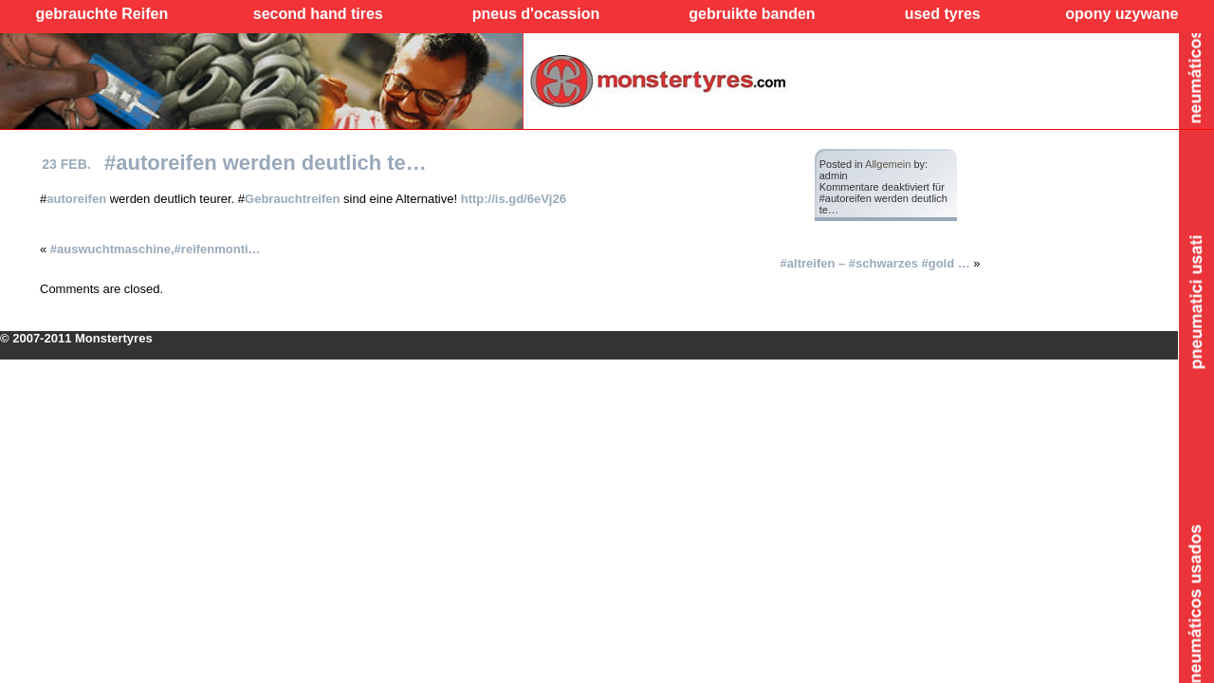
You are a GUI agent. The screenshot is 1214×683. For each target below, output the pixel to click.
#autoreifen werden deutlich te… (265, 163)
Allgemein (887, 164)
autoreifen (76, 199)
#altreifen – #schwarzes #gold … (875, 263)
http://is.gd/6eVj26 (513, 199)
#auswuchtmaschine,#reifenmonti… (155, 249)
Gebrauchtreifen (292, 199)
